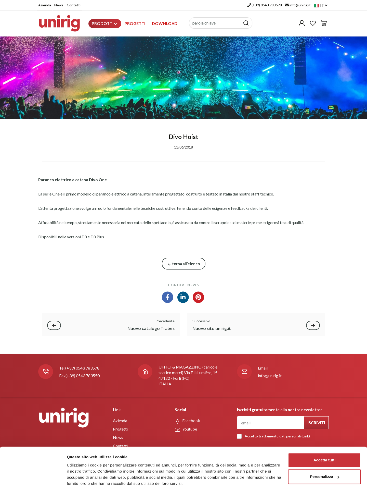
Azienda (44, 5)
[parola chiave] (215, 23)
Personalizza (324, 459)
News (58, 5)
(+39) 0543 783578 (82, 367)
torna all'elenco (183, 263)
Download (164, 23)
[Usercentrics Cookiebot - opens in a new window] (33, 480)
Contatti (74, 5)
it (320, 5)
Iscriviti (316, 422)
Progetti (135, 23)
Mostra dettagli (80, 480)
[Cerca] (246, 23)
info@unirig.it (270, 375)
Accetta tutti (324, 442)
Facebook (187, 421)
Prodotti (104, 23)
